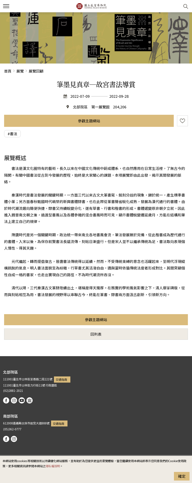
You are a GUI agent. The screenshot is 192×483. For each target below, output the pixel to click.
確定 (181, 476)
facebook (6, 400)
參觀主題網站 (89, 120)
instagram (14, 400)
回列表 (96, 334)
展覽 (20, 71)
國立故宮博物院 (91, 6)
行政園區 (51, 385)
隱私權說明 (53, 466)
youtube (22, 400)
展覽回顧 (36, 71)
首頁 (7, 71)
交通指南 (61, 379)
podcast (29, 400)
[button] (175, 6)
